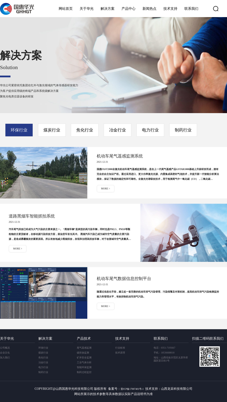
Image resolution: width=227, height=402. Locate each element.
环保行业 (19, 130)
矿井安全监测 (84, 357)
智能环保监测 (84, 367)
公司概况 (5, 347)
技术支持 (170, 8)
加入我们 (5, 357)
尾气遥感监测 (84, 347)
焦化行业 (84, 130)
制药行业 (183, 130)
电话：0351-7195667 (164, 347)
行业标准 (120, 347)
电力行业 (150, 130)
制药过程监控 (84, 372)
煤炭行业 (51, 130)
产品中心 (129, 8)
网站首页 (66, 8)
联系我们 (191, 8)
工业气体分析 (84, 362)
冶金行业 (117, 130)
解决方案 (108, 8)
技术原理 (120, 352)
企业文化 (5, 352)
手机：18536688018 (164, 352)
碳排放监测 (83, 352)
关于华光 (87, 8)
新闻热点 (149, 8)
